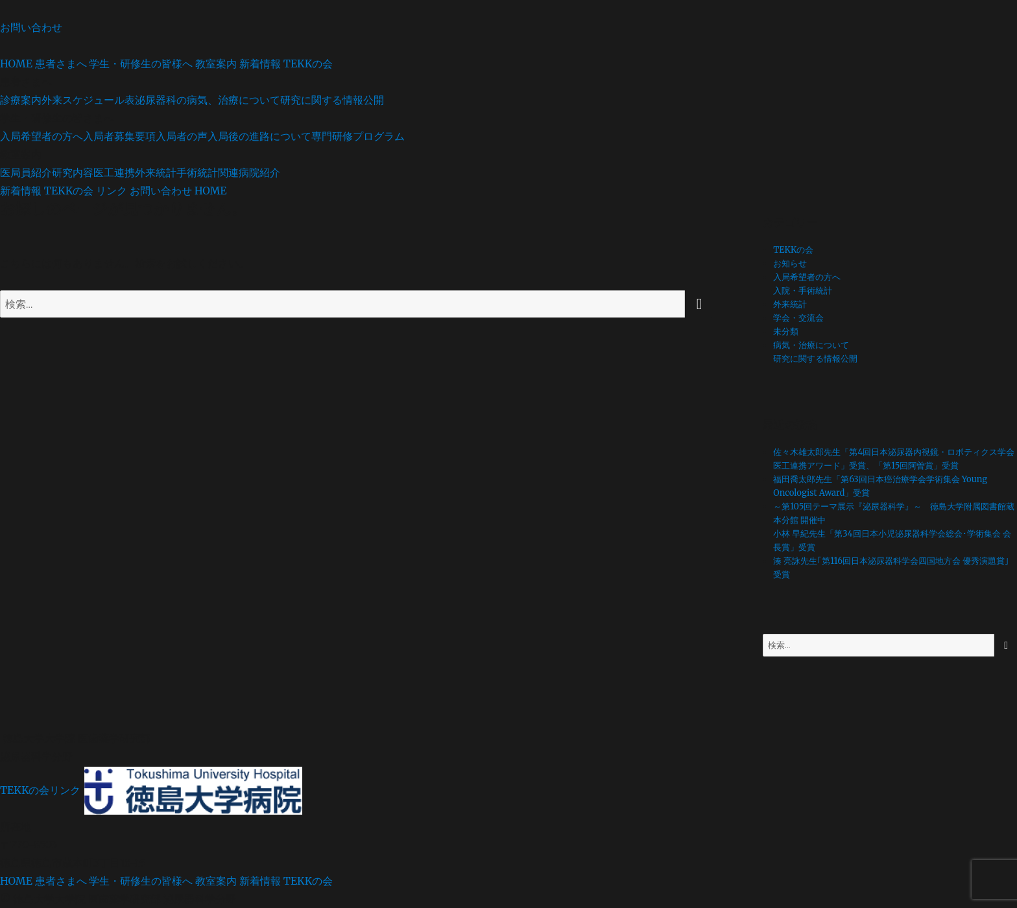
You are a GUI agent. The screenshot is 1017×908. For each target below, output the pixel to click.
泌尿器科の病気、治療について (207, 99)
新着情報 (260, 63)
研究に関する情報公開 (332, 99)
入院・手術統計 (802, 290)
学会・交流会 (798, 317)
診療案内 (21, 99)
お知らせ (790, 263)
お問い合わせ (31, 27)
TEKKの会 (308, 63)
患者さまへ (61, 63)
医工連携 (114, 172)
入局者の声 (182, 136)
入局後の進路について (259, 136)
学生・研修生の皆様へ (141, 63)
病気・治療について (811, 345)
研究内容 (72, 172)
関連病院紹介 (249, 172)
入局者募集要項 (119, 136)
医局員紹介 (26, 172)
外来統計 (155, 172)
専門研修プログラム (358, 136)
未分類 (785, 331)
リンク (111, 190)
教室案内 (216, 63)
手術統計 (197, 172)
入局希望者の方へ (41, 136)
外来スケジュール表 (88, 99)
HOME (16, 63)
